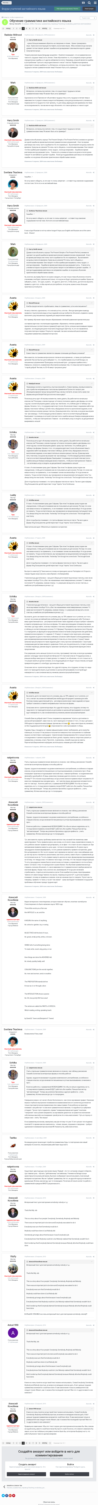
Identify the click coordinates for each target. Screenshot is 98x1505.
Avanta (13, 298)
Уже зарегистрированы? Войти (67, 9)
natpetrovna (13, 755)
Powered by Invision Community (49, 1502)
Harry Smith (13, 120)
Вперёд (44, 28)
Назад (8, 28)
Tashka (13, 1135)
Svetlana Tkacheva (13, 172)
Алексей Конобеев (13, 801)
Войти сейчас (69, 1469)
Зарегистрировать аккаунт (26, 1469)
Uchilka (13, 432)
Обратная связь (49, 1497)
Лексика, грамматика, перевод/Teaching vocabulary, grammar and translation (63, 24)
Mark (13, 82)
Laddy (13, 495)
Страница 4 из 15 (59, 28)
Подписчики (86, 18)
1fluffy (13, 1254)
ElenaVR (18, 24)
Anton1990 (13, 1322)
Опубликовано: (35, 35)
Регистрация (89, 9)
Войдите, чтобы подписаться (13, 17)
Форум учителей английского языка (23, 8)
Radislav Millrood (13, 34)
